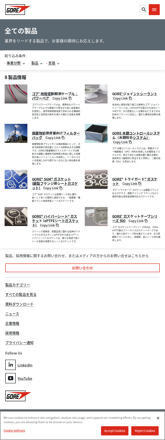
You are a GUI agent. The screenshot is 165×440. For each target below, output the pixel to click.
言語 (54, 62)
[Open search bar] (143, 9)
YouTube (18, 378)
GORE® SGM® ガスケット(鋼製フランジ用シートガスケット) (55, 183)
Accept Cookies (114, 431)
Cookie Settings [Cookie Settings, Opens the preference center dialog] (14, 430)
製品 (37, 62)
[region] (82, 425)
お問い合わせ (82, 267)
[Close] (158, 418)
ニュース (12, 314)
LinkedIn (18, 364)
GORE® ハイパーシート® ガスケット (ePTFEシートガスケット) (55, 221)
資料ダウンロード (19, 304)
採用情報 (12, 333)
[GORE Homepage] (23, 9)
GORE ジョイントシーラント (134, 93)
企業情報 (12, 323)
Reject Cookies (145, 431)
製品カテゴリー (17, 285)
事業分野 (16, 62)
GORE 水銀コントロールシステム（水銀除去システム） (136, 135)
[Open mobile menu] (154, 9)
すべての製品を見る (21, 295)
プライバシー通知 (19, 343)
